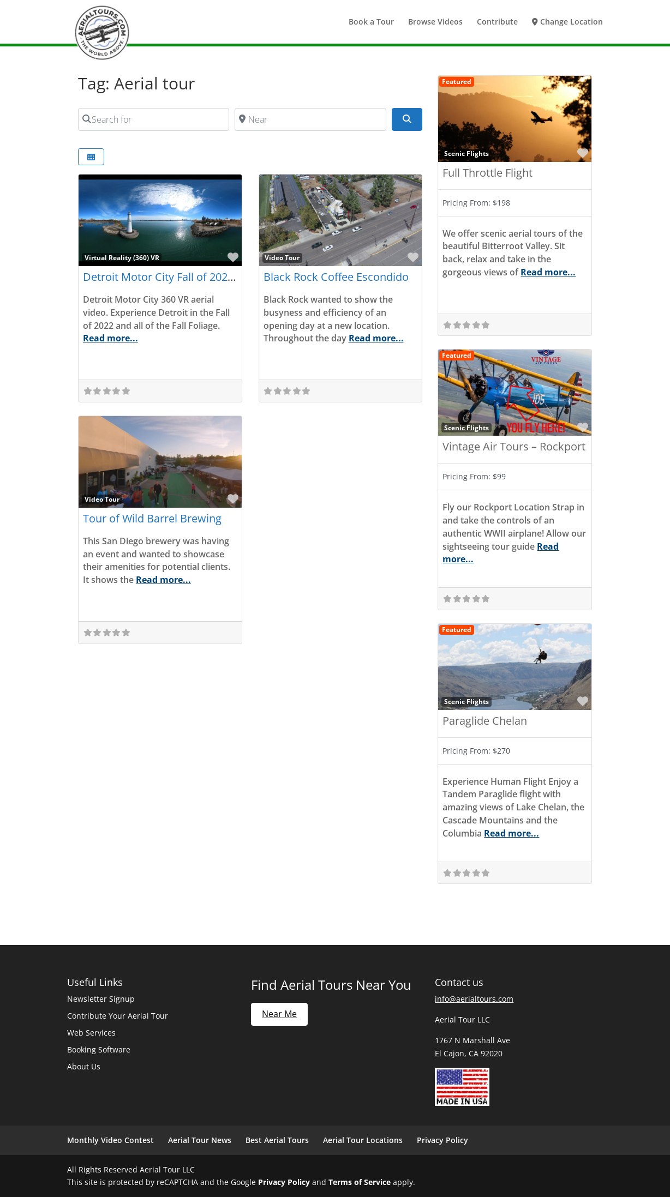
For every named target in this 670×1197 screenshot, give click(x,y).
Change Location (567, 22)
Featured (456, 81)
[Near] (310, 119)
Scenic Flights (466, 153)
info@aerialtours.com (474, 999)
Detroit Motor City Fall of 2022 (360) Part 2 (188, 276)
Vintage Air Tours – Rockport (513, 446)
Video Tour (282, 257)
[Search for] (154, 119)
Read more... (110, 338)
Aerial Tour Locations (363, 1140)
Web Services (91, 1032)
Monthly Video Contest (110, 1140)
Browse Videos (435, 22)
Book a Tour (371, 22)
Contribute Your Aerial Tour (117, 1015)
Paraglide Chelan (484, 720)
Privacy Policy (442, 1140)
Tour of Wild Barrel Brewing (152, 518)
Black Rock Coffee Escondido (336, 276)
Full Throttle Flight (487, 172)
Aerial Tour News (199, 1140)
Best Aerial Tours (277, 1140)
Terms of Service (359, 1182)
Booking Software (98, 1049)
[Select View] (91, 156)
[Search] (407, 119)
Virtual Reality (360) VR (122, 257)
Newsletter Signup (101, 999)
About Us (83, 1066)
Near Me (279, 1014)
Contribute (497, 22)
